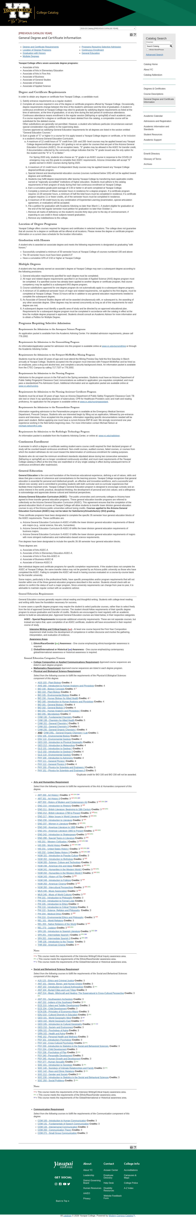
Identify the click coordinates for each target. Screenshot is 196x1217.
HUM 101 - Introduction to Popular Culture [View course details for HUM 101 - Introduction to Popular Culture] (58, 855)
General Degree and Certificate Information (159, 100)
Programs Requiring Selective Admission (101, 47)
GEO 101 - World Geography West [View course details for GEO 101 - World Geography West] (54, 1018)
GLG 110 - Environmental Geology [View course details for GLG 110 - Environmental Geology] (54, 755)
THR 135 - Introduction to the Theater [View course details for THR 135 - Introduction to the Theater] (56, 942)
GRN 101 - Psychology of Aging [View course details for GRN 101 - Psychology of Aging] (53, 1030)
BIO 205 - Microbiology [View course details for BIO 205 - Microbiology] (49, 714)
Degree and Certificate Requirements (41, 47)
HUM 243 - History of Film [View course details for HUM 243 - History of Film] (50, 877)
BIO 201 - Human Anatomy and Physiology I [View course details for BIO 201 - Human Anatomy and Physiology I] (59, 711)
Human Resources (92, 1188)
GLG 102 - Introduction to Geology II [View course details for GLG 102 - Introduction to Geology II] (55, 752)
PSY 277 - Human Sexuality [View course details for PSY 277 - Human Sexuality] (51, 1062)
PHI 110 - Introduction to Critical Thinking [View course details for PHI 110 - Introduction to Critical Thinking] (57, 907)
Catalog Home (151, 64)
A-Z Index (128, 1188)
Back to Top (62, 1201)
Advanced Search (154, 55)
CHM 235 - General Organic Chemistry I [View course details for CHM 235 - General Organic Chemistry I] (57, 730)
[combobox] (108, 28)
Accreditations (131, 1170)
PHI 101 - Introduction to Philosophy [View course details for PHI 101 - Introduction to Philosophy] (55, 898)
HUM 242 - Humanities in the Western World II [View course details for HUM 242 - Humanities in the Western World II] (60, 873)
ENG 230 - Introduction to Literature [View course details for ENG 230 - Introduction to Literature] (55, 820)
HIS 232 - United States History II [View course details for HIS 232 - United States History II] (54, 852)
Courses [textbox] (149, 42)
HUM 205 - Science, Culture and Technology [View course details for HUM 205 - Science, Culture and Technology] (59, 862)
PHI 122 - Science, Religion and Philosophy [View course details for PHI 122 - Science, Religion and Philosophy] (59, 910)
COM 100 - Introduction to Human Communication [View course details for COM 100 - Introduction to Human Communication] (62, 1121)
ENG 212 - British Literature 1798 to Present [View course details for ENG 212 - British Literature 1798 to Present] (59, 813)
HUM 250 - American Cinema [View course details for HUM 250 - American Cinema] (52, 884)
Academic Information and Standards (156, 128)
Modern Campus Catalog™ (122, 1216)
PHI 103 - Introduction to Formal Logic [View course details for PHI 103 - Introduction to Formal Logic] (56, 901)
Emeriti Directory (152, 153)
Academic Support (153, 140)
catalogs (67, 1216)
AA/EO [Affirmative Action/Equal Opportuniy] (86, 1193)
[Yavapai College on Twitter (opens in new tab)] (69, 1184)
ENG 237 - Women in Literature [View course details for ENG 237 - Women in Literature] (53, 824)
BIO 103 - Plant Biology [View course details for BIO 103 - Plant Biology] (49, 692)
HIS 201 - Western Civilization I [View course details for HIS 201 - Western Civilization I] (53, 842)
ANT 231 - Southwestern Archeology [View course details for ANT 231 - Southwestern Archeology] (55, 999)
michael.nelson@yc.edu (30, 426)
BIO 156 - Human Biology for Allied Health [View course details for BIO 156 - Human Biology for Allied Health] (58, 698)
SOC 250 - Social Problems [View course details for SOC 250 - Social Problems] (51, 1080)
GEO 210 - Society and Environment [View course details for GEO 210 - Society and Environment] (55, 1027)
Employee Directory (108, 1176)
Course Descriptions (153, 94)
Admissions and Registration (157, 121)
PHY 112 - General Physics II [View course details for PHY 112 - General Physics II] (52, 764)
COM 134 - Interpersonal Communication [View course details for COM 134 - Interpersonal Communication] (57, 1127)
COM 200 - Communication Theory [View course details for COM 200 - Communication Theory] (54, 1130)
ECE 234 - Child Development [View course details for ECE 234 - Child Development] (52, 1008)
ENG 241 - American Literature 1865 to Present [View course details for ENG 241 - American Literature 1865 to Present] (60, 831)
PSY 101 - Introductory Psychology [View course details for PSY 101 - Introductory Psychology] (54, 1040)
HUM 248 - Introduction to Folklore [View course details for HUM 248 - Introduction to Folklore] (54, 880)
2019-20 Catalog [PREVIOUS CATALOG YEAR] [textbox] (99, 28)
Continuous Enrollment (93, 50)
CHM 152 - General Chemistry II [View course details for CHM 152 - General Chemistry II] (53, 726)
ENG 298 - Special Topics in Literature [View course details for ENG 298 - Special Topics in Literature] (56, 838)
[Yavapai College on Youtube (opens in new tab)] (65, 1184)
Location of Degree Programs (37, 50)
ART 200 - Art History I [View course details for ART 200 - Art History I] (48, 795)
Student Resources (153, 134)
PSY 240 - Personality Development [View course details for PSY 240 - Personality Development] (55, 1055)
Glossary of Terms (152, 159)
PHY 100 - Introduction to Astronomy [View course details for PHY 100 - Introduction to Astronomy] (55, 758)
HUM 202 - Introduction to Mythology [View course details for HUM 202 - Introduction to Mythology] (55, 859)
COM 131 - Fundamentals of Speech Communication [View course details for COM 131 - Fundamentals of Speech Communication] (63, 1124)
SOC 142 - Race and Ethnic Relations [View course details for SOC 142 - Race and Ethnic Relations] (56, 1071)
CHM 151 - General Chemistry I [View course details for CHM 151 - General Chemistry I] (53, 723)
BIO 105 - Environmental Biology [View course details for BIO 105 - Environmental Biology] (53, 695)
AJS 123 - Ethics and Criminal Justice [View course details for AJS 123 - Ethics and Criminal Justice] (56, 980)
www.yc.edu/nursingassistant (94, 402)
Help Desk (109, 1183)
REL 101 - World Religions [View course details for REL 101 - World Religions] (50, 920)
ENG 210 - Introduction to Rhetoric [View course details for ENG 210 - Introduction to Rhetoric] (54, 806)
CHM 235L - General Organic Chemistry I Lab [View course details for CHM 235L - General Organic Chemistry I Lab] (66, 733)
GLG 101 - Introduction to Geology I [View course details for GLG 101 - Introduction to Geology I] (55, 748)
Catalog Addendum (153, 75)
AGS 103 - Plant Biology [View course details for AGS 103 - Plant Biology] (49, 682)
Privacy (86, 1198)
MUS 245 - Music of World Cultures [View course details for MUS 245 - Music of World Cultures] (55, 894)
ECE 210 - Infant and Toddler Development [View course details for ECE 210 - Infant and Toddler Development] (58, 1005)
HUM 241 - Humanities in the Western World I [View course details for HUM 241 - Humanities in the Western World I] (60, 869)
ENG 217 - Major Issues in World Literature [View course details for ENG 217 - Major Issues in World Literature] (58, 817)
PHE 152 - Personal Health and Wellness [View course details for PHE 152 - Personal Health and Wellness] (57, 1037)
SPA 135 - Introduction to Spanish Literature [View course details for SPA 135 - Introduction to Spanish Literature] (59, 931)
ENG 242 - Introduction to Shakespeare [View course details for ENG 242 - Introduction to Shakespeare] (57, 834)
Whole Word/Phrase (156, 50)
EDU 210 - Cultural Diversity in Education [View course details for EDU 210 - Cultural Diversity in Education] (58, 1015)
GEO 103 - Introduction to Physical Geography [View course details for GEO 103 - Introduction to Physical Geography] (60, 742)
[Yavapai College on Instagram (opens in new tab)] (57, 1184)
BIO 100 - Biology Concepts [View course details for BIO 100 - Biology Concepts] (51, 689)
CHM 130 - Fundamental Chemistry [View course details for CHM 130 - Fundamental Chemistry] (55, 717)
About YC (148, 69)
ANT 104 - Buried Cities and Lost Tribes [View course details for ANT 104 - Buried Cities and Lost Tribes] (57, 990)
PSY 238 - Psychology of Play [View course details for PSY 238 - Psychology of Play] (52, 1052)
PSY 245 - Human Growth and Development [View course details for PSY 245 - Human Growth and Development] (59, 1059)
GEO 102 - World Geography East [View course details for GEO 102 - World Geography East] (54, 1021)
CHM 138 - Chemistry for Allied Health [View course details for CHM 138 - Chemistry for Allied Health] (56, 720)
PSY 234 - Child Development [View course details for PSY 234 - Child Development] (52, 1049)
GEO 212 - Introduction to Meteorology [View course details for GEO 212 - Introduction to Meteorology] (56, 745)
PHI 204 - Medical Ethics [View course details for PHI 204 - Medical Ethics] (50, 914)
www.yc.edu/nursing (28, 386)
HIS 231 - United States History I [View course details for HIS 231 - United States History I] (53, 849)
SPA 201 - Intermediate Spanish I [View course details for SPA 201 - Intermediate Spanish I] (54, 935)
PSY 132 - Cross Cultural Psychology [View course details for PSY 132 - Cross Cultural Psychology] (56, 1043)
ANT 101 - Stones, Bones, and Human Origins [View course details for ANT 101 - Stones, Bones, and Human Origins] (60, 984)
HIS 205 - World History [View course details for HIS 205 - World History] (49, 845)
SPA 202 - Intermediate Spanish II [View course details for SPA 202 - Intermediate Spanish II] (54, 938)
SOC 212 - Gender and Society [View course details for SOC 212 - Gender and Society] (53, 1074)
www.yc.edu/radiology (109, 436)
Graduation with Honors (34, 53)
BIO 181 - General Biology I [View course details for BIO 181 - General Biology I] (51, 705)
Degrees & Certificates (155, 89)
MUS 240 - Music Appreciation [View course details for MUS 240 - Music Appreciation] (52, 891)
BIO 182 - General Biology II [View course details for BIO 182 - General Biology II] (51, 708)
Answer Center (111, 1170)
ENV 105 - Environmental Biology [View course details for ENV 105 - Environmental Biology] (54, 736)
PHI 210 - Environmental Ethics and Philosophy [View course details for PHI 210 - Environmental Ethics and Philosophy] (60, 917)
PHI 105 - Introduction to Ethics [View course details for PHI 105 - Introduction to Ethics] (53, 904)
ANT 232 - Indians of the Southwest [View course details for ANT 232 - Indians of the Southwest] (55, 1002)
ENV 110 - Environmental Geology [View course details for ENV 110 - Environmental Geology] (54, 739)
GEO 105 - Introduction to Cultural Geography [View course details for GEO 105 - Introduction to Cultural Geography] (60, 1024)
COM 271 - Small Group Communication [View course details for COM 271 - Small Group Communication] (57, 1133)
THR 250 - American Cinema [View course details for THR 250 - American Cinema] (52, 945)
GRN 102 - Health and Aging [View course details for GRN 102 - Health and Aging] (51, 1033)
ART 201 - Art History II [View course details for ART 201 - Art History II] (49, 799)
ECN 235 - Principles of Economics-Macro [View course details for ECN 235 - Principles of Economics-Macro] (58, 1011)
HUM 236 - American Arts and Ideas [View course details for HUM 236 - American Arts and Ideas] (55, 866)
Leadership (88, 1175)
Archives (148, 164)
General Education (91, 53)
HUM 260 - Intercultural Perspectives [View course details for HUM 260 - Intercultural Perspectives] (55, 887)
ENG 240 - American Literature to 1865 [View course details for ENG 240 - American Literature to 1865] (56, 827)
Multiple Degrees (31, 56)
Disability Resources (109, 1189)
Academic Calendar (153, 116)
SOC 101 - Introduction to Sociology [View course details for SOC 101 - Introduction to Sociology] (55, 1065)
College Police (131, 1183)
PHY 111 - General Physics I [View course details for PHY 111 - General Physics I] (51, 761)
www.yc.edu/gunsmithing (114, 346)
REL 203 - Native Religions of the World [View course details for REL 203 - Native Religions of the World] (57, 924)
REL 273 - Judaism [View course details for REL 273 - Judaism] (47, 928)
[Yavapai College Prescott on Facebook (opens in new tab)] (61, 1184)
